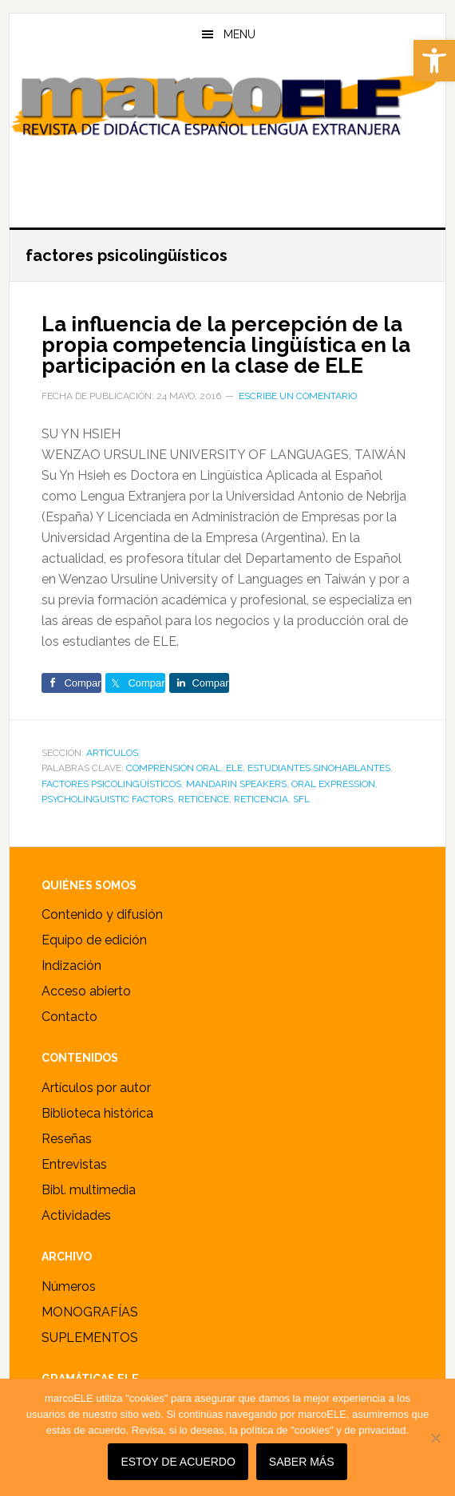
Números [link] (69, 1286)
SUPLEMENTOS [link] (90, 1337)
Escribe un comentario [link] (298, 396)
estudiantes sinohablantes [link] (318, 768)
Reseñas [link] (67, 1138)
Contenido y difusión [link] (102, 914)
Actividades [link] (76, 1215)
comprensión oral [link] (173, 768)
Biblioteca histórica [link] (97, 1113)
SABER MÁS (301, 1461)
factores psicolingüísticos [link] (111, 784)
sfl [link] (301, 799)
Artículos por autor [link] (96, 1087)
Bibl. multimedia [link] (89, 1189)
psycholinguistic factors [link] (107, 799)
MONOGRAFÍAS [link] (90, 1312)
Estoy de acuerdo (178, 1461)
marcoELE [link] (227, 135)
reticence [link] (203, 799)
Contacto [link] (69, 1016)
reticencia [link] (261, 799)
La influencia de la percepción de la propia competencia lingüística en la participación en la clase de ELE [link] (226, 345)
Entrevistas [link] (74, 1164)
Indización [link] (71, 965)
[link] (434, 60)
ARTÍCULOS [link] (112, 752)
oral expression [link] (333, 784)
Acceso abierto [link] (86, 991)
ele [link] (234, 768)
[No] (435, 1438)
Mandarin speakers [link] (236, 784)
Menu (239, 34)
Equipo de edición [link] (94, 940)
